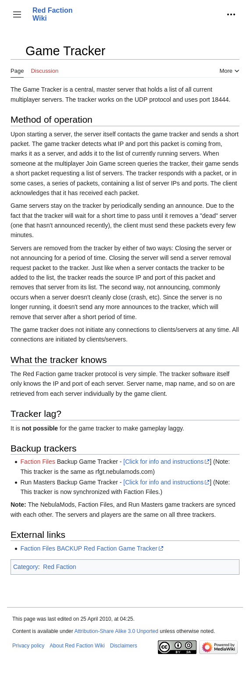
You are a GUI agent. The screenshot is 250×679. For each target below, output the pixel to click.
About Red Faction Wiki (77, 646)
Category (25, 566)
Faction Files (37, 461)
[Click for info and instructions (163, 461)
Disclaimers (123, 646)
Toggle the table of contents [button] (17, 55)
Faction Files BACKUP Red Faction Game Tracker (88, 548)
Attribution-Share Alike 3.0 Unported (116, 631)
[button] (17, 14)
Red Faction (59, 566)
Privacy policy (28, 646)
